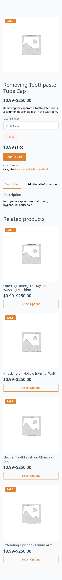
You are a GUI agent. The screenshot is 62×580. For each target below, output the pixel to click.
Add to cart (14, 157)
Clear (11, 137)
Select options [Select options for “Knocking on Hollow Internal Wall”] (31, 388)
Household (42, 169)
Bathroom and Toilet (25, 169)
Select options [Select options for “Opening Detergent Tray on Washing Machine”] (31, 304)
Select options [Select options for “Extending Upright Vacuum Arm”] (31, 559)
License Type (11, 118)
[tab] (12, 184)
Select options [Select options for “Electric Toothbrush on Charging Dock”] (31, 475)
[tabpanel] (31, 200)
